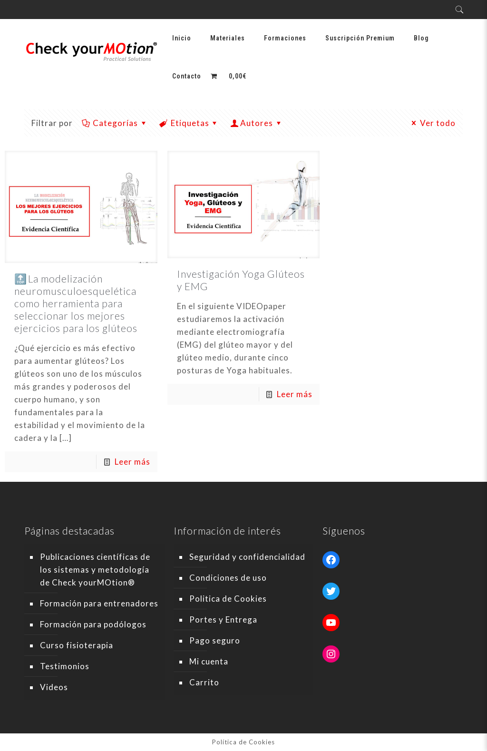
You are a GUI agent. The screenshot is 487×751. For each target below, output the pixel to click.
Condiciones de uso (228, 578)
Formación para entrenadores (99, 603)
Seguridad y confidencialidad (247, 557)
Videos (54, 687)
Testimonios (64, 666)
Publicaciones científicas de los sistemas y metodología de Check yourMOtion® (95, 569)
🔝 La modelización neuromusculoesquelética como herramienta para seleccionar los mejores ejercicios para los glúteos (75, 303)
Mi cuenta (208, 661)
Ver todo (432, 123)
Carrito (204, 682)
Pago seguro (214, 640)
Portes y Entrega (223, 619)
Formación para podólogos (93, 624)
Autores (257, 123)
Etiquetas (189, 123)
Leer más (132, 462)
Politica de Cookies (228, 599)
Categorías (114, 123)
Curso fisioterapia (76, 645)
